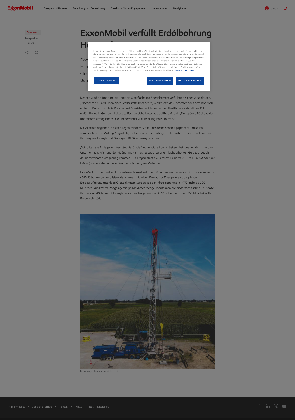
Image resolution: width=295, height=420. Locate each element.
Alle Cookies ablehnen (160, 80)
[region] (149, 66)
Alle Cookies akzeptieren (190, 80)
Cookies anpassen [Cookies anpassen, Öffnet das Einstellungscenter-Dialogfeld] (106, 80)
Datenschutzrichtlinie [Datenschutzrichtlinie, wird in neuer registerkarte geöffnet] (184, 70)
